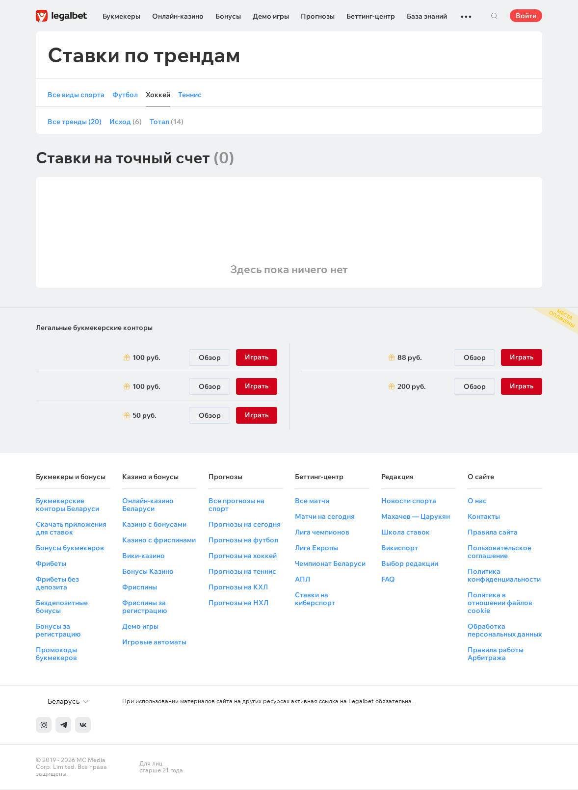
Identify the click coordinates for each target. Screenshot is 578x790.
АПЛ (302, 580)
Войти (526, 15)
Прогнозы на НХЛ (238, 603)
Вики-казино (143, 556)
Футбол (125, 95)
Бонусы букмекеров (70, 548)
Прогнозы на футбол (243, 540)
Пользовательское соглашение (499, 552)
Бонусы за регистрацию (58, 631)
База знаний (427, 16)
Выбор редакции (409, 564)
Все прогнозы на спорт (236, 505)
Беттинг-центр (370, 16)
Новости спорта (408, 501)
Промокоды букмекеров (56, 654)
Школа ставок (405, 533)
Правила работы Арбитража (496, 654)
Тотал (167, 122)
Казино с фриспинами (159, 540)
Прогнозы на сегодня (245, 525)
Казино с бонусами (154, 525)
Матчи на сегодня (325, 517)
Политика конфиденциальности (504, 576)
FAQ (388, 580)
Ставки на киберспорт (315, 599)
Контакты (484, 517)
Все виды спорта (76, 95)
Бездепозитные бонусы (62, 607)
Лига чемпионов (322, 533)
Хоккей (158, 95)
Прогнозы (318, 16)
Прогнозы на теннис (242, 572)
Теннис (190, 95)
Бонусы (228, 16)
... (466, 12)
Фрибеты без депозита (57, 584)
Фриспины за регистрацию (144, 607)
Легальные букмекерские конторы (94, 328)
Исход (125, 122)
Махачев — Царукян (415, 517)
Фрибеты (51, 564)
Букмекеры (121, 16)
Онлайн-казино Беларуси (148, 505)
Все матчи (312, 501)
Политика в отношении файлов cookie (500, 603)
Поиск (494, 16)
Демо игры (271, 16)
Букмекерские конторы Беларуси (67, 505)
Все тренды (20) (75, 122)
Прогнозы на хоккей (243, 556)
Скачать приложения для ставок (71, 529)
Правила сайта (493, 533)
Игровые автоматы (154, 642)
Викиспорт (399, 548)
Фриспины (139, 588)
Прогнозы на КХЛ (238, 588)
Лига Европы (316, 548)
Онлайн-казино (178, 16)
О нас (477, 501)
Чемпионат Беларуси (330, 564)
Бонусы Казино (148, 572)
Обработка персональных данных (505, 631)
